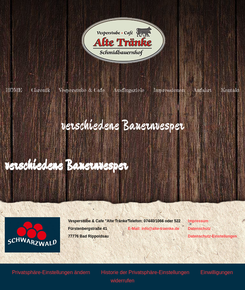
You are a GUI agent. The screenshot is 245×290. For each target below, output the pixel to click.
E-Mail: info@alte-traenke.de (153, 228)
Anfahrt (203, 90)
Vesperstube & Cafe (82, 90)
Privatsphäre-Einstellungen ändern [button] (51, 272)
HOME (14, 90)
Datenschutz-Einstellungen (212, 236)
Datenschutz (199, 228)
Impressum (198, 221)
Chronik (40, 90)
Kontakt (230, 90)
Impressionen (169, 90)
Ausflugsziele (129, 90)
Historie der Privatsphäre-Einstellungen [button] (145, 272)
